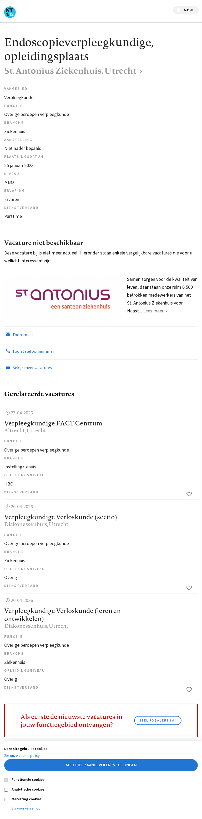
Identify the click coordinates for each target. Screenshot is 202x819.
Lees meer (153, 311)
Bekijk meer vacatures (28, 367)
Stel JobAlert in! (157, 720)
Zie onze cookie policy (22, 755)
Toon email (18, 334)
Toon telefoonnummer (29, 351)
